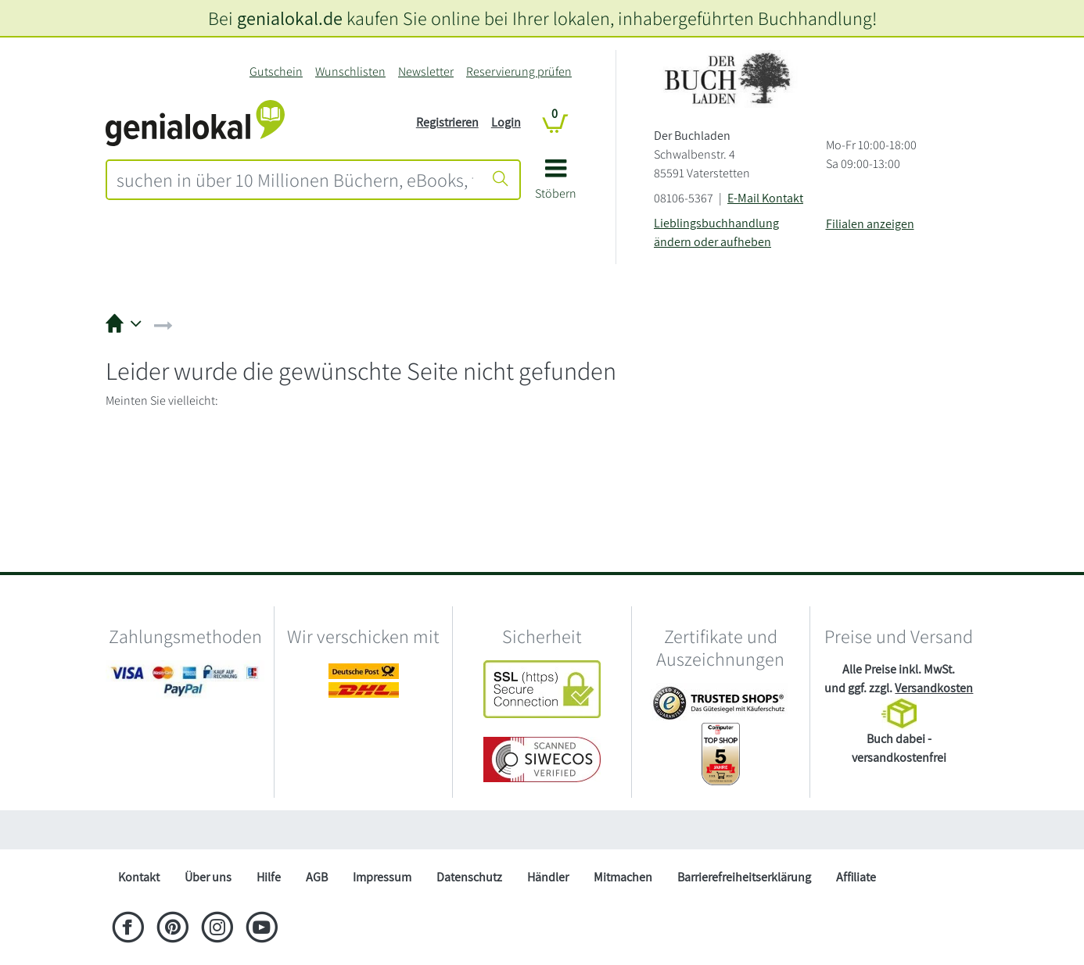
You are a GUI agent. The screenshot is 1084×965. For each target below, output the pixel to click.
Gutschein (276, 71)
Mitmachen (623, 877)
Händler (548, 877)
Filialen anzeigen (870, 224)
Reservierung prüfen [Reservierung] (519, 71)
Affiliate (856, 877)
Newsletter (426, 71)
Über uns (208, 877)
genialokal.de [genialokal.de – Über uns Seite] (290, 17)
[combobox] (295, 179)
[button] (555, 184)
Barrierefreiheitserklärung (744, 877)
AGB (317, 877)
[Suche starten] (500, 179)
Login (506, 122)
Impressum (382, 877)
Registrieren (447, 122)
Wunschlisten (350, 71)
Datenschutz (469, 877)
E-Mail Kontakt (765, 198)
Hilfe (269, 877)
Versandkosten (934, 688)
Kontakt (139, 877)
